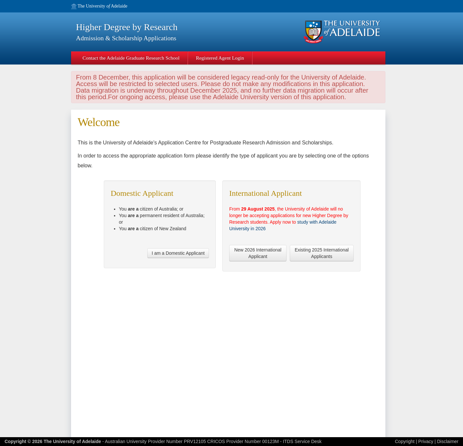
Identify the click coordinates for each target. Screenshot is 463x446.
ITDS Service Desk (302, 441)
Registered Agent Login (220, 58)
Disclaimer (447, 441)
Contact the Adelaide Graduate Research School (131, 58)
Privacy (425, 441)
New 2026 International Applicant (257, 253)
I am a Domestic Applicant (178, 253)
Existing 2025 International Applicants (322, 253)
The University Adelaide (102, 6)
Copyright (405, 441)
